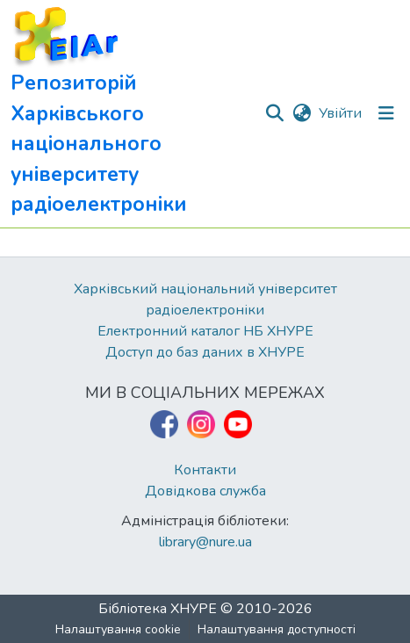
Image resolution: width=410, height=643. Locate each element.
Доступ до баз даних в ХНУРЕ (205, 352)
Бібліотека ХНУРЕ (157, 608)
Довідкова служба (205, 491)
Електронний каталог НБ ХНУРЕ (205, 331)
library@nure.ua (205, 542)
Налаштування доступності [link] (277, 629)
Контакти (205, 470)
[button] (137, 113)
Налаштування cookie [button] (118, 629)
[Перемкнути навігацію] (386, 113)
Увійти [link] (340, 113)
